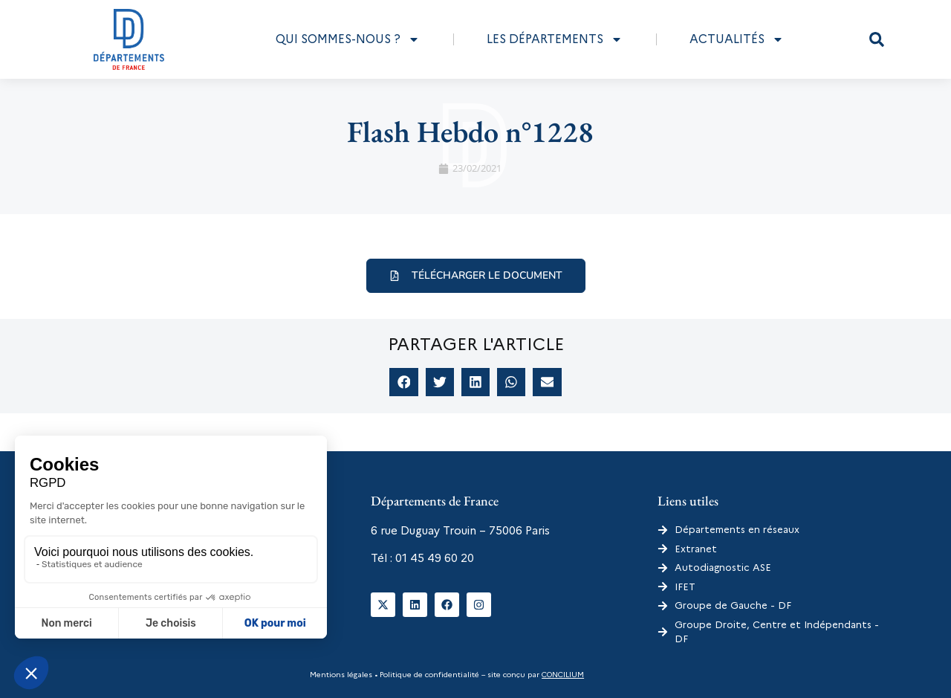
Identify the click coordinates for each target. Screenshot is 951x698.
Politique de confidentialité (428, 674)
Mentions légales (341, 674)
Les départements (555, 39)
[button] (876, 39)
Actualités (736, 39)
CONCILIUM (563, 674)
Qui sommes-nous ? (348, 39)
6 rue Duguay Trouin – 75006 (446, 530)
